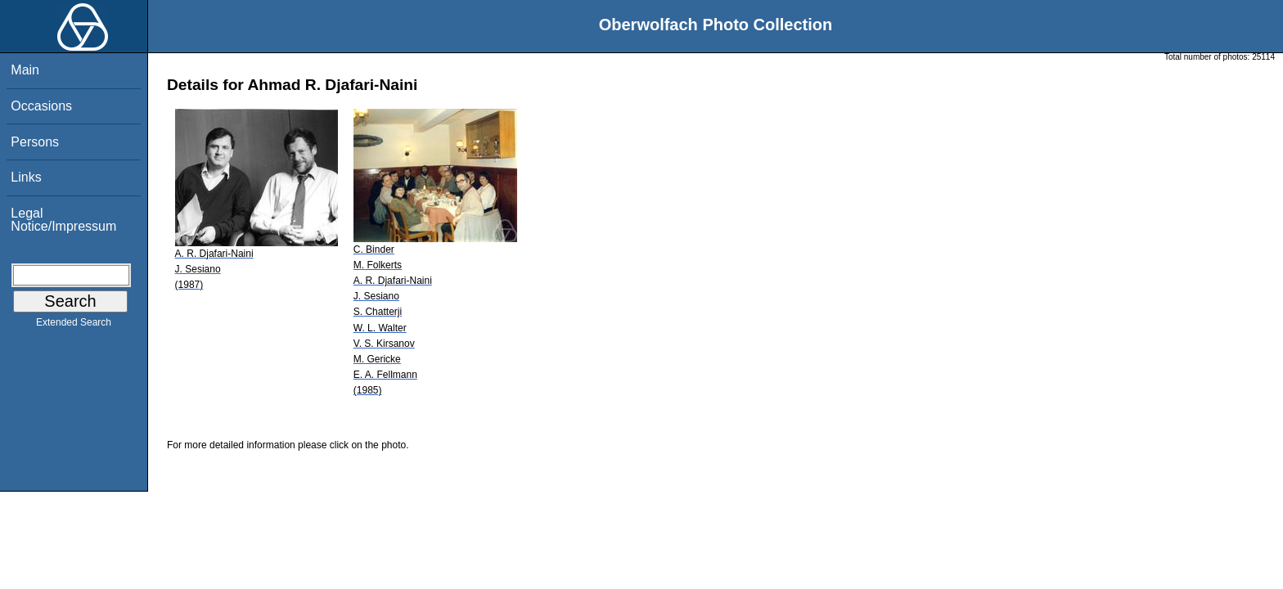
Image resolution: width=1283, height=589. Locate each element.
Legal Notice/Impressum (63, 219)
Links (26, 177)
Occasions (41, 106)
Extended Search (73, 325)
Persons (35, 142)
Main (25, 70)
